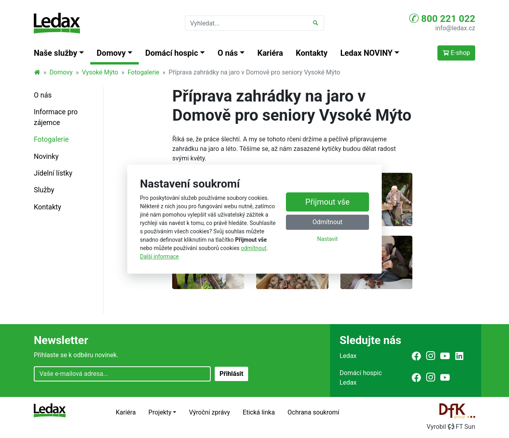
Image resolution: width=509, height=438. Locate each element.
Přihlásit (231, 373)
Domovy (61, 72)
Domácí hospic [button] (171, 53)
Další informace (159, 256)
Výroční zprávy (209, 412)
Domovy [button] (111, 53)
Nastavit (327, 239)
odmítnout (253, 248)
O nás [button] (228, 53)
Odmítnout (327, 222)
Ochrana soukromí (313, 412)
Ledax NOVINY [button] (366, 53)
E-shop (456, 53)
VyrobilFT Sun (451, 426)
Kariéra (270, 53)
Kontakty (312, 53)
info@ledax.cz (455, 28)
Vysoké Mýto (100, 72)
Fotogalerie (143, 72)
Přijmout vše (327, 202)
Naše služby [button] (55, 53)
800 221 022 (442, 18)
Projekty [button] (159, 412)
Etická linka (259, 412)
